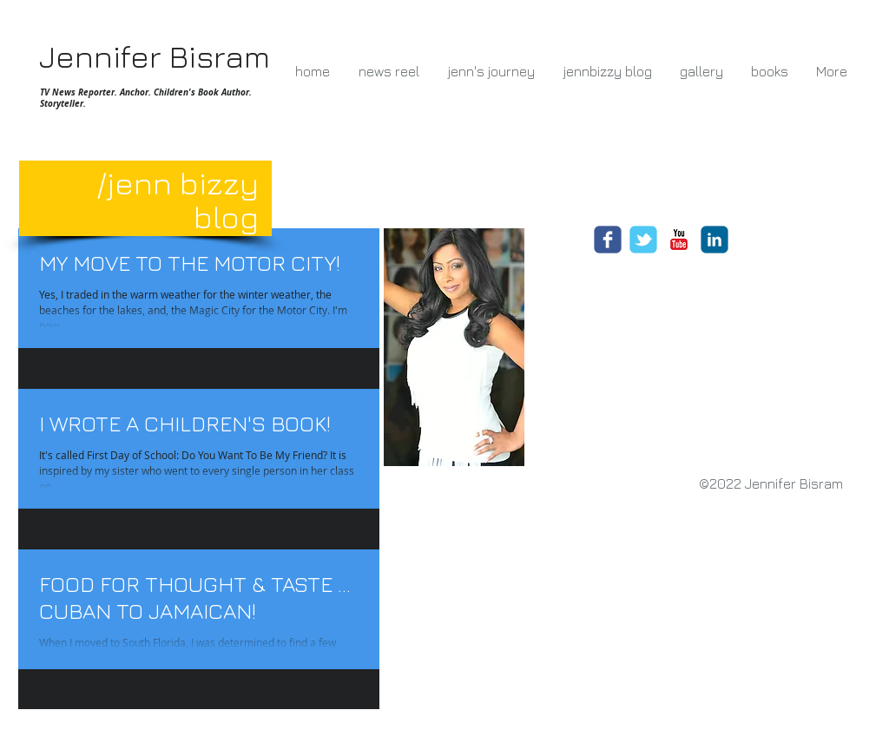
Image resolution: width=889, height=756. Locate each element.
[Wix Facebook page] (608, 239)
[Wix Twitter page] (643, 239)
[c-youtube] (679, 239)
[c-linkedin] (714, 239)
